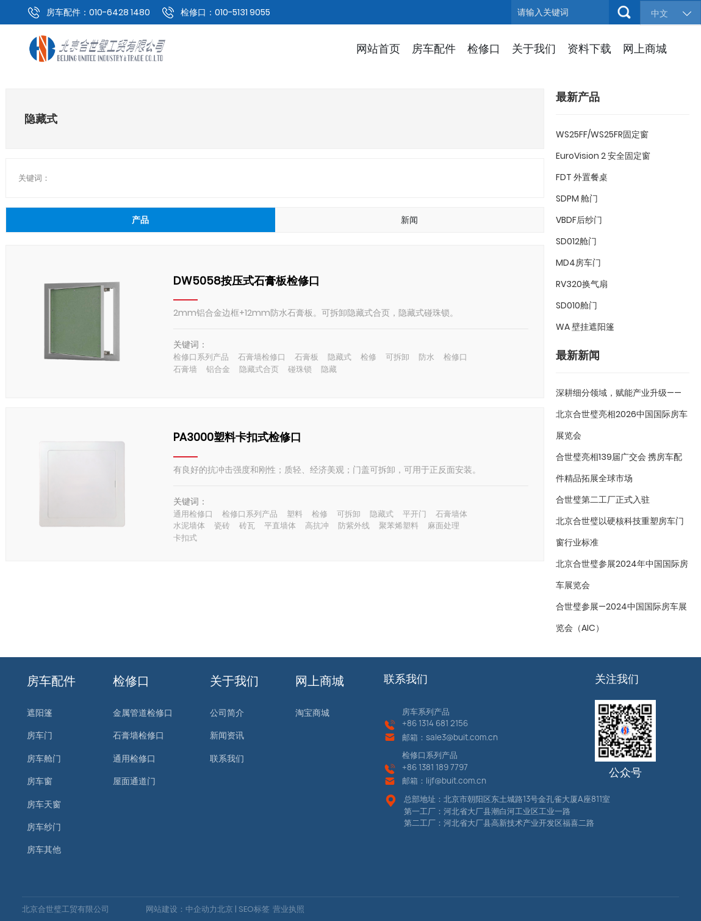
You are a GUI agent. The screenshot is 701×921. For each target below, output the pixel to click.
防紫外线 (354, 525)
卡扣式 (185, 538)
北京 (225, 909)
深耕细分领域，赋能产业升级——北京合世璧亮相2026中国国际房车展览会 (622, 414)
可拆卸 (397, 357)
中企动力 (201, 909)
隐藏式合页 (259, 369)
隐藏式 (339, 357)
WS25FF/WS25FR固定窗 (602, 134)
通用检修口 (193, 514)
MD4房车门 (578, 263)
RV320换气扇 (582, 284)
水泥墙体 (189, 525)
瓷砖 (222, 525)
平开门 (414, 514)
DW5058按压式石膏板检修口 (246, 280)
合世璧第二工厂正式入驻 (603, 499)
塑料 (295, 514)
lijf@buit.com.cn (456, 780)
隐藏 (329, 369)
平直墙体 (280, 525)
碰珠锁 (300, 369)
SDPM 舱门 (577, 198)
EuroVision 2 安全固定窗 (603, 156)
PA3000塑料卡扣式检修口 (237, 437)
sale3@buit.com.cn (462, 737)
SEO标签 (253, 909)
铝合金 (218, 369)
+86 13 (414, 767)
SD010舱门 (576, 305)
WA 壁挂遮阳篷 (585, 327)
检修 (368, 357)
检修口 (455, 357)
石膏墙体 (451, 514)
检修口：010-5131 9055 (225, 12)
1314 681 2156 (443, 723)
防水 (426, 357)
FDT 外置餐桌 (582, 177)
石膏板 (306, 357)
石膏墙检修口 (262, 357)
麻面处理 (443, 525)
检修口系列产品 (201, 357)
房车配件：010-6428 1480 (98, 12)
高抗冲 (317, 525)
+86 (410, 723)
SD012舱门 (576, 241)
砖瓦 (247, 525)
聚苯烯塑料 (399, 525)
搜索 (624, 12)
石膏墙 (185, 369)
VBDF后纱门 (579, 220)
